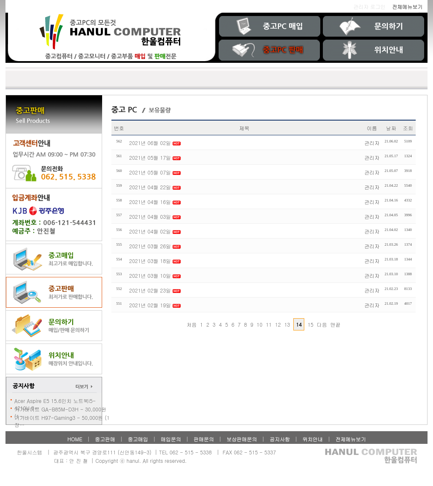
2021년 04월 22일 (151, 187)
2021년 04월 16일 (151, 201)
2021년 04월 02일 (150, 231)
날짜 (391, 128)
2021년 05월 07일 (150, 172)
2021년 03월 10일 (150, 275)
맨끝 (335, 324)
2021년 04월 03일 (150, 216)
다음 (322, 324)
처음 (192, 324)
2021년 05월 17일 (151, 157)
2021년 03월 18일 (151, 260)
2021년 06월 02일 (151, 142)
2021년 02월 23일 (151, 290)
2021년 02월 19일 (150, 305)
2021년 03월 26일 (150, 246)
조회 (408, 128)
